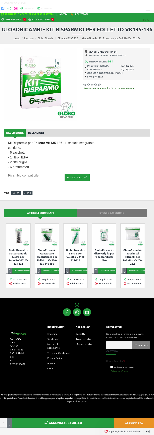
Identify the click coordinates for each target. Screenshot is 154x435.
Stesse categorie (111, 212)
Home (17, 38)
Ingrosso (28, 38)
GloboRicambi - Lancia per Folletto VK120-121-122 (75, 255)
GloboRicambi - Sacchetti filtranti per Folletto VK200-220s (132, 256)
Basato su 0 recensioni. (95, 88)
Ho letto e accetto (122, 369)
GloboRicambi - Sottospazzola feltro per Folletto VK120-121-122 (18, 256)
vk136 (27, 193)
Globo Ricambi (45, 38)
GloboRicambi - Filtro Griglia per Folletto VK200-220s (104, 255)
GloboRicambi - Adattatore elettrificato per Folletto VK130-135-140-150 (47, 256)
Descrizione (15, 132)
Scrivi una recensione (123, 88)
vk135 (16, 193)
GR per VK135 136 (68, 38)
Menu (146, 19)
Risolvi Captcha (114, 360)
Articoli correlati (40, 212)
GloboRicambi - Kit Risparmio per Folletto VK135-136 (111, 38)
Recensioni (36, 132)
